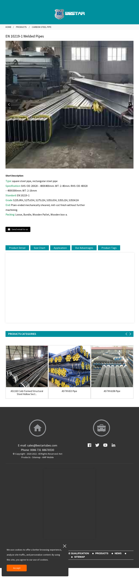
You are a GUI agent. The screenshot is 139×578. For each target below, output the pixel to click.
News (118, 553)
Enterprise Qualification (72, 553)
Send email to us (20, 229)
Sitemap (36, 457)
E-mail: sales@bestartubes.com (37, 445)
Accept (16, 568)
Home (8, 26)
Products (21, 26)
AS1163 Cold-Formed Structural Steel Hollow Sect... (27, 393)
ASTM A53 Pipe (69, 391)
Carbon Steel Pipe (41, 26)
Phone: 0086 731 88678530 (37, 450)
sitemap (79, 556)
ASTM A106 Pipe (112, 391)
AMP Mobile (48, 457)
